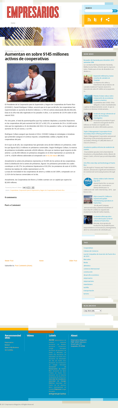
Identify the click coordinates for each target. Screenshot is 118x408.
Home (13, 23)
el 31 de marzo (51, 156)
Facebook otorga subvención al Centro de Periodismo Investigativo (104, 116)
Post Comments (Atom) (23, 266)
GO (115, 11)
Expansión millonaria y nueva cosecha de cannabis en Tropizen (103, 78)
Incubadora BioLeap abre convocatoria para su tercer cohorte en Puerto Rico (103, 219)
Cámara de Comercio (91, 251)
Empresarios (9, 342)
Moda (86, 262)
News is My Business (12, 347)
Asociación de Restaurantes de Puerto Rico (57, 369)
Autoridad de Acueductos (57, 379)
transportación (89, 291)
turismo (86, 294)
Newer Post (9, 261)
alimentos (87, 266)
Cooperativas (14, 190)
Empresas (58, 389)
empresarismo (89, 281)
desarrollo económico (91, 275)
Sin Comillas (9, 350)
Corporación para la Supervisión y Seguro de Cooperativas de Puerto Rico (42, 190)
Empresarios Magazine (13, 404)
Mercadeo (87, 259)
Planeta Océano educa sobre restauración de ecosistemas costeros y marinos (103, 98)
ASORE (51, 340)
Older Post (73, 261)
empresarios (88, 278)
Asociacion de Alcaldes (57, 344)
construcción (88, 272)
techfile (86, 287)
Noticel (7, 345)
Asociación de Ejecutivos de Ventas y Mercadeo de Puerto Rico (57, 352)
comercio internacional (91, 269)
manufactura (88, 284)
